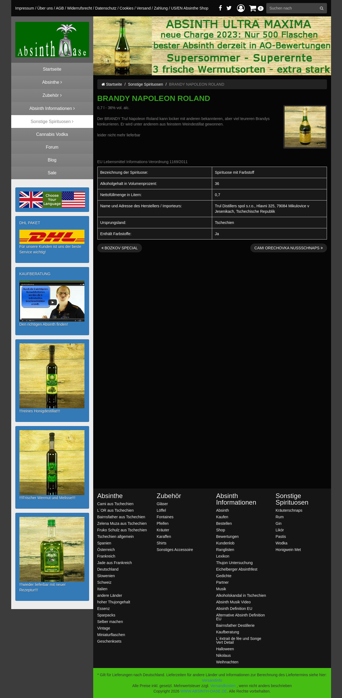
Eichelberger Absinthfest (237, 569)
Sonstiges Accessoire (175, 549)
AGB (60, 8)
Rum (280, 517)
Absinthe (110, 496)
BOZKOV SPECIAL (119, 248)
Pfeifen (163, 523)
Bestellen (224, 523)
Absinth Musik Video (233, 602)
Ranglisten (225, 549)
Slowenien (106, 576)
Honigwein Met (288, 549)
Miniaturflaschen (111, 635)
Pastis (281, 536)
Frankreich (106, 556)
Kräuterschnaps (289, 510)
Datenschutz (105, 8)
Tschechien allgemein (115, 536)
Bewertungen (227, 536)
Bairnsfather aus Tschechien (121, 517)
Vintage (103, 628)
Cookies (127, 8)
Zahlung (161, 8)
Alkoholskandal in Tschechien (241, 595)
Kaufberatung (227, 632)
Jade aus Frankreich (114, 563)
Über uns (45, 8)
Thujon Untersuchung (234, 563)
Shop (220, 530)
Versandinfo (212, 680)
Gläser (162, 504)
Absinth (222, 510)
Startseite (111, 84)
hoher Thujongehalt (113, 602)
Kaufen (222, 517)
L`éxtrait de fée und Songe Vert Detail (238, 640)
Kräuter (163, 530)
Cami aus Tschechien (115, 504)
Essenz (103, 608)
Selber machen (110, 621)
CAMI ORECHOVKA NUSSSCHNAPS (289, 248)
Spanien (104, 543)
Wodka (281, 543)
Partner (222, 582)
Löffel (161, 510)
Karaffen (164, 536)
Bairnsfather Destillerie (235, 625)
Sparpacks (106, 615)
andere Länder (109, 595)
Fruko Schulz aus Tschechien (122, 530)
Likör (280, 530)
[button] (241, 8)
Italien (102, 589)
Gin (279, 523)
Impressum (24, 8)
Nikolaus (223, 655)
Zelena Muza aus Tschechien (122, 523)
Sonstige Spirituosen (145, 84)
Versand (144, 8)
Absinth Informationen (236, 499)
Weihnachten (227, 662)
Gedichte (224, 576)
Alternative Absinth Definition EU (240, 617)
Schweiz (104, 582)
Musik (221, 589)
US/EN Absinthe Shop (189, 8)
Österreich (106, 549)
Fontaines (165, 517)
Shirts (161, 543)
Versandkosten (223, 686)
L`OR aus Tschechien (115, 510)
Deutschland (108, 569)
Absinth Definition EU (234, 608)
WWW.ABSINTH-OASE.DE (203, 691)
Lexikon (222, 556)
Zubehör (169, 496)
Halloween (225, 649)
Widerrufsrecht (79, 8)
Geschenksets (109, 641)
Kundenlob (225, 543)
